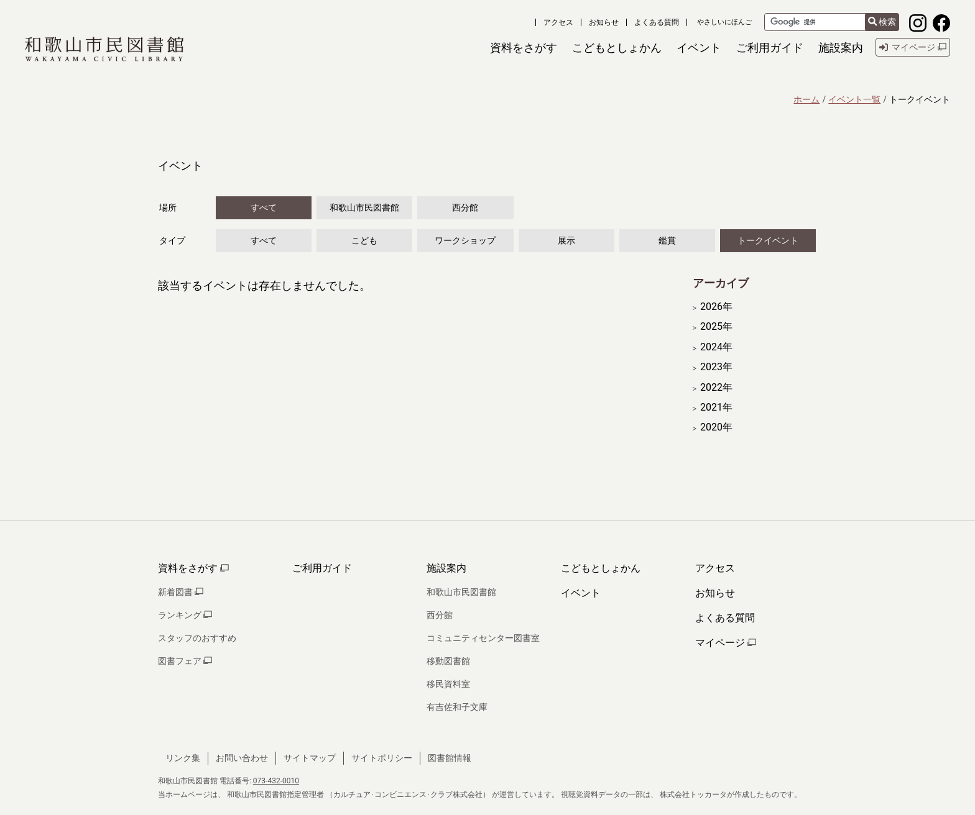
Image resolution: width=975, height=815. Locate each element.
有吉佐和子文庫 (457, 707)
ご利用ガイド (322, 568)
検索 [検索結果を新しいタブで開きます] (882, 22)
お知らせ (604, 22)
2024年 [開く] (716, 347)
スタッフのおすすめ (197, 638)
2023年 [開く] (716, 367)
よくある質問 (656, 22)
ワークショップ (465, 240)
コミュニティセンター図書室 (483, 638)
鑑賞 (667, 240)
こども (364, 240)
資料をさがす (193, 568)
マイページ (725, 643)
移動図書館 (448, 661)
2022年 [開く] (716, 387)
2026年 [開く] (716, 306)
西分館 (465, 207)
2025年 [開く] (716, 326)
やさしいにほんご (724, 22)
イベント (581, 593)
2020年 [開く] (716, 427)
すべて (264, 207)
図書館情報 (449, 758)
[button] (524, 47)
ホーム (806, 99)
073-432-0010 (276, 780)
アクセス (558, 22)
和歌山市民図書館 (364, 207)
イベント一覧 (854, 99)
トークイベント (767, 240)
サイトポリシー (381, 758)
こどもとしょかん (600, 568)
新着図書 (180, 592)
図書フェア (185, 661)
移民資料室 (448, 684)
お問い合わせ (242, 758)
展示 (566, 240)
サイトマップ (310, 758)
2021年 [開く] (716, 407)
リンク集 (182, 758)
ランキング (185, 615)
